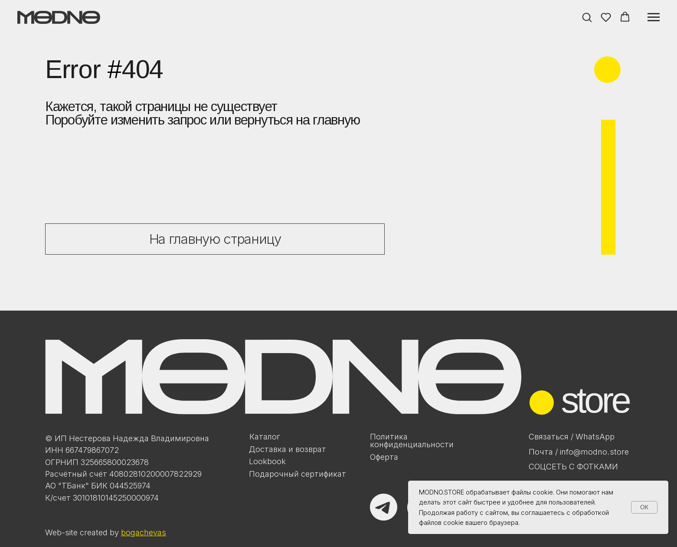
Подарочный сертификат (297, 473)
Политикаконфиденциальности (412, 440)
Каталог (264, 436)
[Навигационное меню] (654, 17)
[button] (587, 17)
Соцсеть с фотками (573, 466)
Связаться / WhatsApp (572, 436)
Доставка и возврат (287, 449)
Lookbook (267, 461)
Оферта (384, 457)
